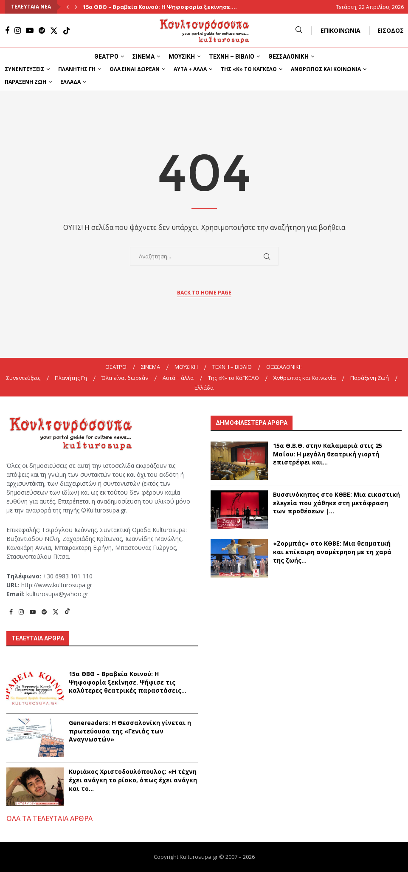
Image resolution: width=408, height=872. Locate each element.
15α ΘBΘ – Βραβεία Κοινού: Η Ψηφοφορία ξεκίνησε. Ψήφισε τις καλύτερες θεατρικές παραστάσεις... (127, 682)
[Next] (76, 7)
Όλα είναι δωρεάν (135, 69)
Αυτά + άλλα (190, 69)
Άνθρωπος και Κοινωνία (326, 69)
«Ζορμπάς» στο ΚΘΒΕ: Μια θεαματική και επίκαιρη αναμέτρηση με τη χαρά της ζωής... (332, 551)
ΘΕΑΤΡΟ (106, 56)
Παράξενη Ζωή (25, 81)
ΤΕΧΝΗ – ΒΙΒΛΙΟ (231, 56)
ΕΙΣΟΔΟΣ (390, 30)
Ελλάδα (70, 81)
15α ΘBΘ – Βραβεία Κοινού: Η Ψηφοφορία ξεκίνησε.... (160, 7)
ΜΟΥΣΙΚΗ (182, 56)
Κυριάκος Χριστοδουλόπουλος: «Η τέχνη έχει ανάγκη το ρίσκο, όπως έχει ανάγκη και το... (133, 779)
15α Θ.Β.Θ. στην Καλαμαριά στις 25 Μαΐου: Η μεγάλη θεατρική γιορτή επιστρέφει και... (327, 454)
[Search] (299, 30)
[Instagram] (17, 30)
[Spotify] (41, 30)
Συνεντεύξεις (24, 69)
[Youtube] (29, 30)
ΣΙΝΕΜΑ (143, 56)
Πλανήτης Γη (77, 69)
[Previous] (67, 7)
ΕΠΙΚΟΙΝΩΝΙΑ (340, 30)
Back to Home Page (204, 292)
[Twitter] (54, 30)
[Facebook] (7, 30)
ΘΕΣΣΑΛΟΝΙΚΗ (288, 56)
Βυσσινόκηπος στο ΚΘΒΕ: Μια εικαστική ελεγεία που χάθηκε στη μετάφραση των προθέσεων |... (336, 502)
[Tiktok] (66, 30)
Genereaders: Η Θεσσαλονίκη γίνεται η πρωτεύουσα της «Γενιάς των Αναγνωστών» (130, 731)
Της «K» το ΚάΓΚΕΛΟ (249, 69)
